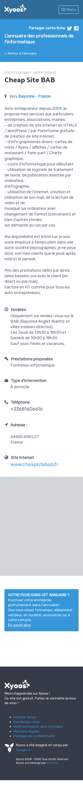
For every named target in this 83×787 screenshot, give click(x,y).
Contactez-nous (26, 722)
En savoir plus (19, 625)
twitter (69, 28)
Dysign (21, 750)
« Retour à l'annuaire (20, 53)
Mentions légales (26, 731)
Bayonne (26, 96)
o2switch (52, 763)
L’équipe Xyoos (24, 717)
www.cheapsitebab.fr (34, 464)
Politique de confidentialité (34, 736)
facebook (76, 28)
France (44, 96)
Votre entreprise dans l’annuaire (38, 727)
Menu (68, 9)
